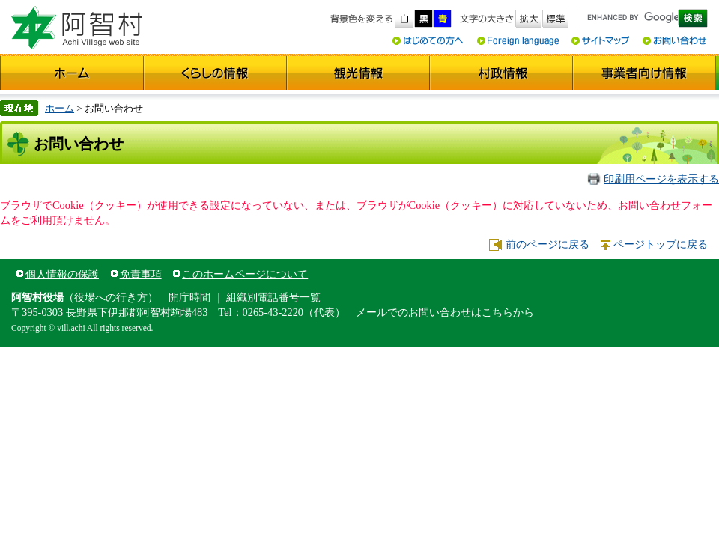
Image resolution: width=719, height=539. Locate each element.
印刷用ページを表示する (661, 179)
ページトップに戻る (660, 244)
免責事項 (141, 274)
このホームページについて (245, 274)
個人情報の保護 (62, 274)
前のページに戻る (547, 244)
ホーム (59, 108)
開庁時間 (189, 297)
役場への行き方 (111, 297)
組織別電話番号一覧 (273, 297)
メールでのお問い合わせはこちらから (445, 312)
